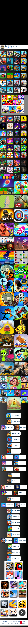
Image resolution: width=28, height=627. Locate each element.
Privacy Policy (10, 623)
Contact (23, 623)
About (3, 623)
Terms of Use (17, 623)
